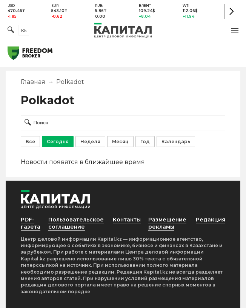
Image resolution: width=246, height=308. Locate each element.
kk (24, 30)
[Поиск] (11, 30)
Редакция (210, 219)
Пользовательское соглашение (76, 223)
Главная (33, 81)
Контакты (127, 219)
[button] (234, 30)
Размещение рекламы (167, 223)
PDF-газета (30, 223)
